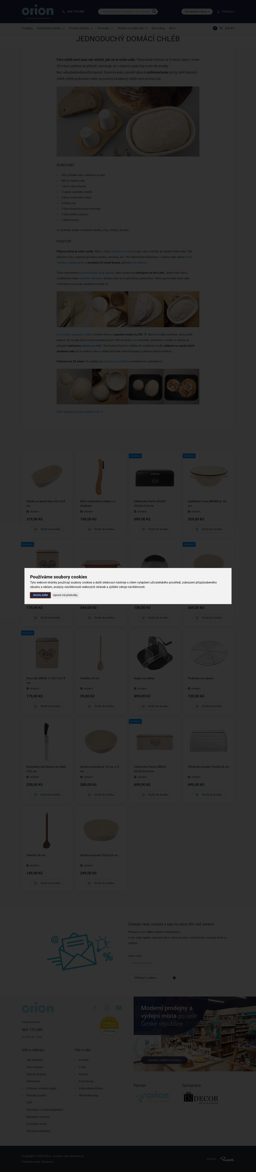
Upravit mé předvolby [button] (65, 595)
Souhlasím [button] (40, 595)
